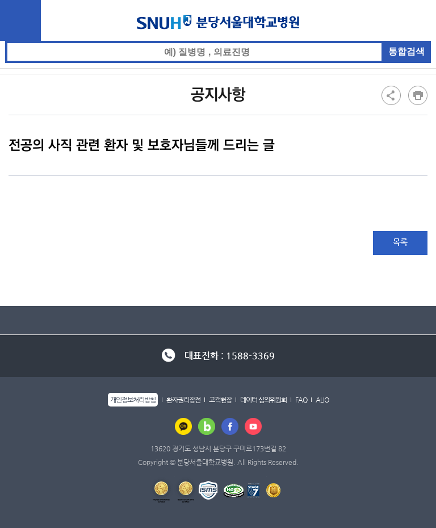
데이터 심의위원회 (263, 400)
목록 (400, 241)
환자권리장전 (183, 400)
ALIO (322, 400)
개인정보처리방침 (133, 400)
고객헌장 (220, 400)
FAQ (301, 400)
